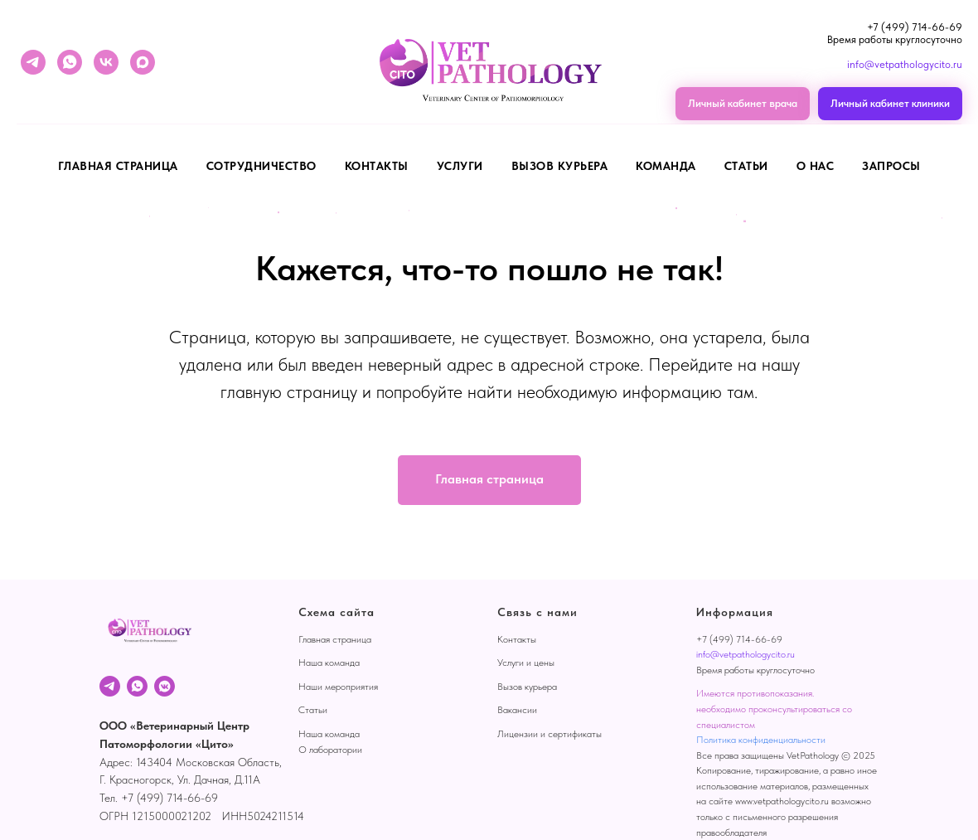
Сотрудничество (261, 165)
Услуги (460, 165)
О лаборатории (330, 749)
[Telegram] (109, 686)
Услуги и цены (525, 662)
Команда (666, 165)
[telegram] (33, 62)
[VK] (164, 686)
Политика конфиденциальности (760, 739)
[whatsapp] (69, 62)
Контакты (377, 165)
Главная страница (118, 165)
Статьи (746, 165)
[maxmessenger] (142, 62)
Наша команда (329, 662)
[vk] (106, 62)
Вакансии (517, 710)
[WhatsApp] (137, 686)
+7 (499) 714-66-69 (914, 27)
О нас (815, 165)
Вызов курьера (559, 165)
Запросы (891, 165)
